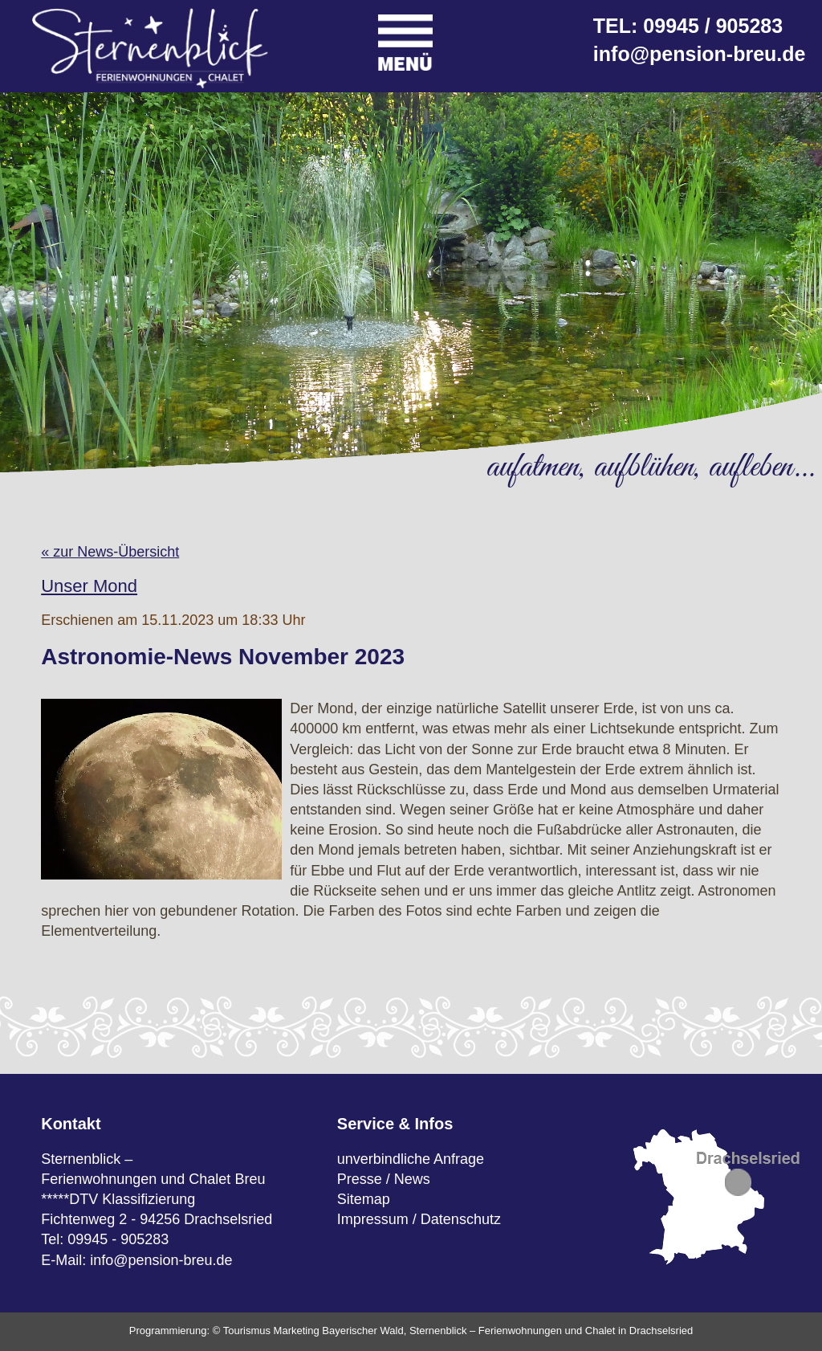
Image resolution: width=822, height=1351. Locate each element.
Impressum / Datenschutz (419, 1219)
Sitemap (363, 1199)
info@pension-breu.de (699, 54)
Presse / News (383, 1179)
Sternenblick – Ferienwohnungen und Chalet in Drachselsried (551, 1330)
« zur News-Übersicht (110, 552)
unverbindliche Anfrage (410, 1159)
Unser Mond (89, 586)
